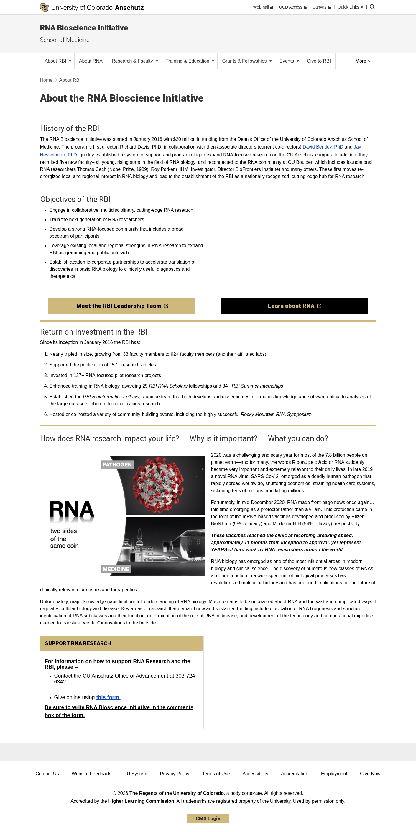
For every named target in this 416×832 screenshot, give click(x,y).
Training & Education (190, 60)
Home (46, 80)
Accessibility (255, 773)
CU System (135, 773)
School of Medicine (65, 39)
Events (289, 60)
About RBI (58, 60)
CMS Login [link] (208, 818)
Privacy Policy (174, 773)
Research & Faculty (135, 60)
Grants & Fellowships (247, 60)
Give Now (370, 773)
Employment (334, 773)
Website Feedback (91, 773)
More (364, 60)
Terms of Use (216, 773)
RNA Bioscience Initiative (84, 27)
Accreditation (294, 773)
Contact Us (47, 773)
